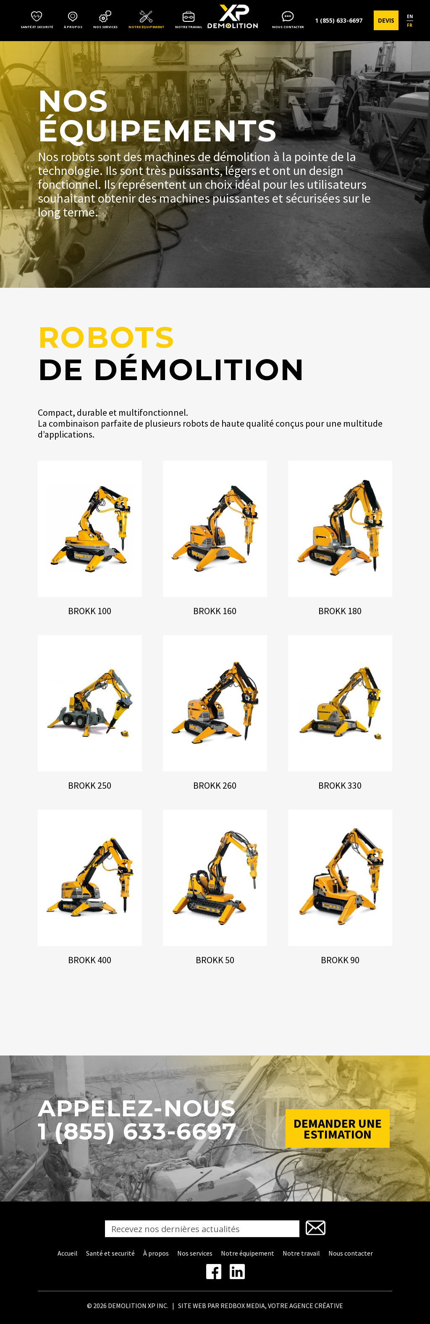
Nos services (105, 27)
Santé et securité (37, 27)
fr (409, 25)
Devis (386, 20)
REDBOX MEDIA (242, 1305)
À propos (73, 27)
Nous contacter (288, 27)
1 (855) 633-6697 (338, 20)
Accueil (68, 1253)
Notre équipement (146, 27)
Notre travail (188, 27)
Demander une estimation (338, 1128)
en (410, 16)
